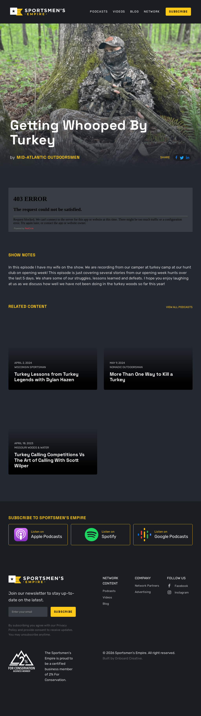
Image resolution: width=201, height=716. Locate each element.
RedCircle (29, 228)
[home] (37, 11)
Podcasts (99, 11)
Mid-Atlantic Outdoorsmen (48, 157)
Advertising (143, 592)
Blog (134, 11)
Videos (119, 11)
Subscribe (178, 12)
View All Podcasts (179, 307)
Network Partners (147, 585)
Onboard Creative (128, 658)
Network (152, 11)
